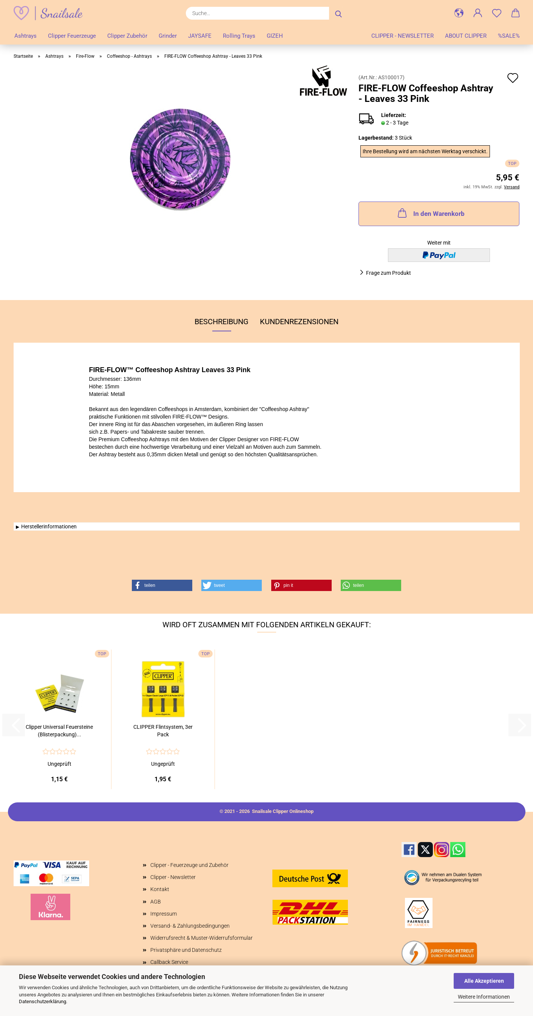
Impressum (163, 914)
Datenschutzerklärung (42, 1001)
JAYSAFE (200, 35)
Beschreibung (222, 321)
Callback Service (169, 962)
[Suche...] (338, 13)
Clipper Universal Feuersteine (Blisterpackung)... (59, 730)
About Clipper (466, 35)
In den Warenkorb (430, 213)
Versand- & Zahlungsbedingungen (190, 926)
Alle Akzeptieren (484, 981)
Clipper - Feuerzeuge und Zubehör (189, 865)
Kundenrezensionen (299, 321)
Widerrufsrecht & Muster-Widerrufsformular (201, 938)
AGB (155, 902)
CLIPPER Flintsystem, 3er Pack (163, 730)
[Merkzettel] (496, 13)
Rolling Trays (239, 35)
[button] (459, 13)
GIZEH (275, 35)
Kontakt (159, 889)
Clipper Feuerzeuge (72, 35)
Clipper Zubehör (127, 35)
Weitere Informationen (484, 997)
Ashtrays (25, 35)
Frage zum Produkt (388, 273)
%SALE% (509, 35)
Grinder (168, 35)
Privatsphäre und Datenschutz (186, 950)
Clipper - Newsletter (402, 35)
